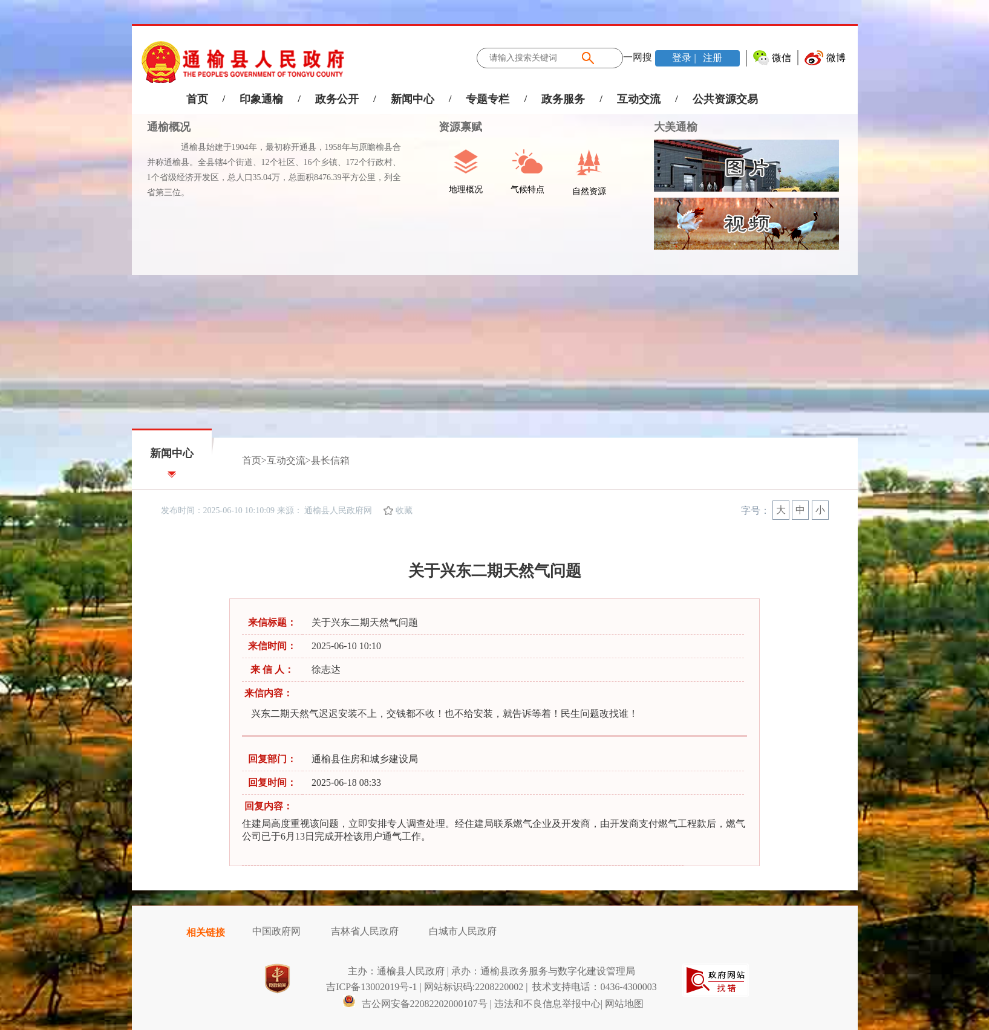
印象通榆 (261, 99)
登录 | (685, 58)
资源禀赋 (454, 127)
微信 (781, 58)
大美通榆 (675, 127)
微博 (836, 58)
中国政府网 (276, 931)
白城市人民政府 (463, 931)
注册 (711, 58)
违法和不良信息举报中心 (547, 1004)
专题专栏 (487, 99)
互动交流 (639, 99)
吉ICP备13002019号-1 (371, 987)
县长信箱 (330, 460)
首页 (197, 99)
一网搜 (637, 57)
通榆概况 (169, 127)
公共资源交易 (725, 99)
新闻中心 (412, 99)
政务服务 (563, 99)
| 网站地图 (622, 1004)
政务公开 (337, 99)
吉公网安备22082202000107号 (415, 1004)
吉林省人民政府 (365, 931)
